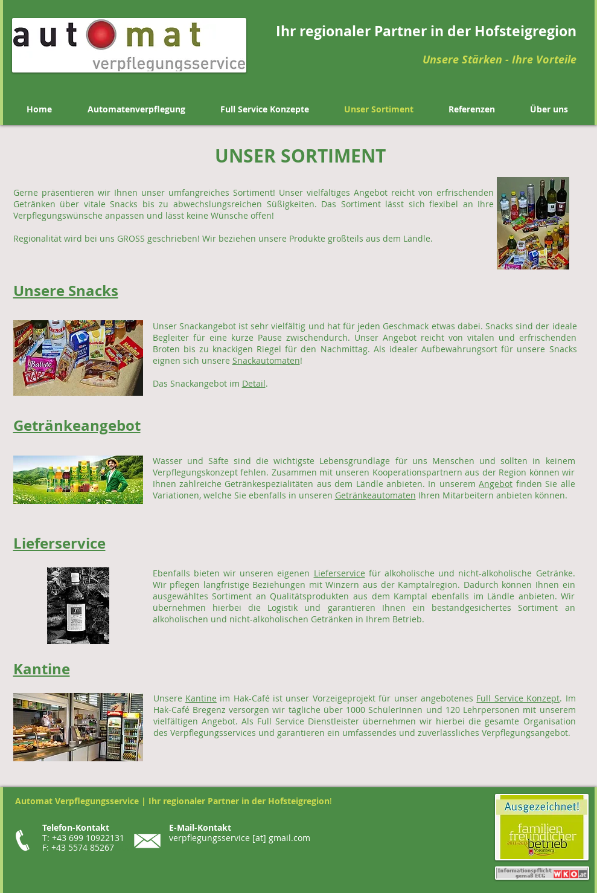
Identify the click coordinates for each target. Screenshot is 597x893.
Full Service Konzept (518, 698)
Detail (254, 383)
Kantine (201, 698)
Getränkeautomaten (375, 495)
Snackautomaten (266, 360)
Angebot (495, 483)
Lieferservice (339, 573)
